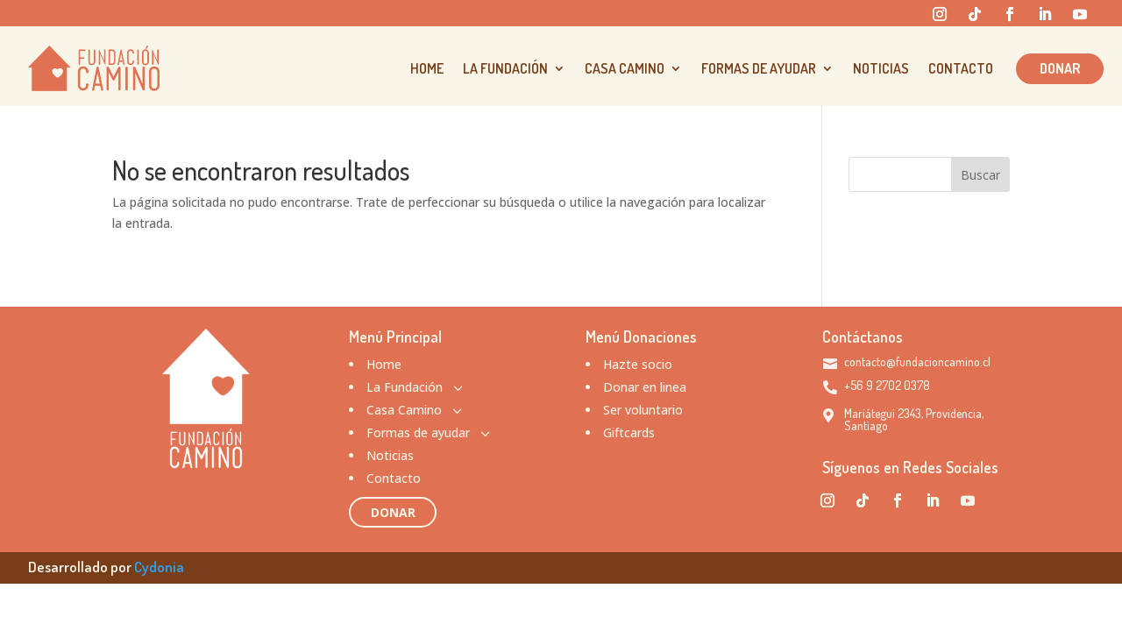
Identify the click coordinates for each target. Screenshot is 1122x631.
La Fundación (505, 68)
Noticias (881, 68)
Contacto (960, 68)
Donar (1060, 68)
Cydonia (159, 566)
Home (427, 68)
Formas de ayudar (758, 68)
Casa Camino (624, 68)
